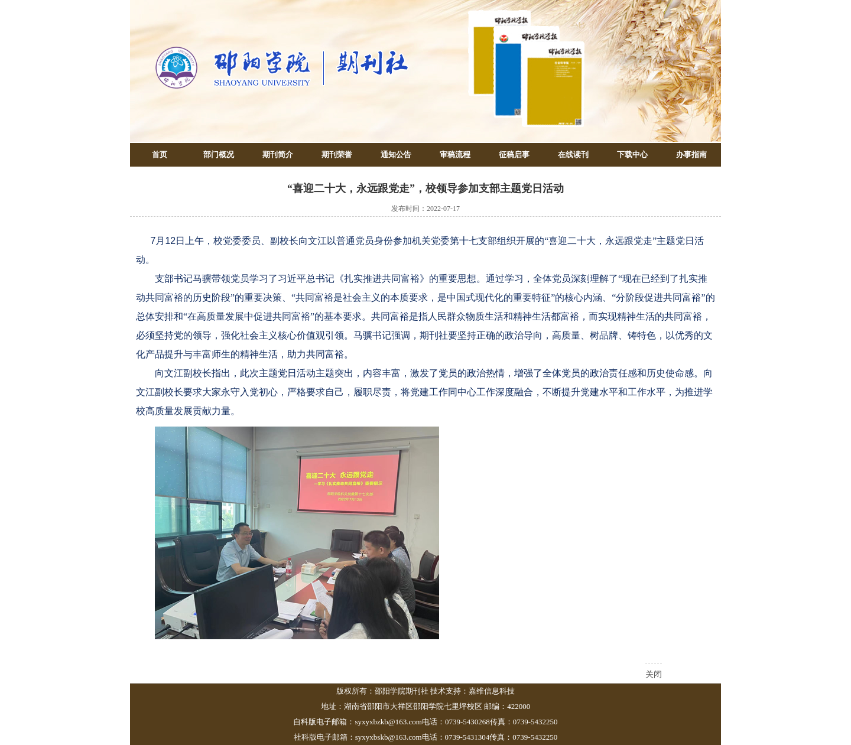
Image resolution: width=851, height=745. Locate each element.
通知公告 (396, 154)
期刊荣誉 (336, 154)
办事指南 (691, 154)
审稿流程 (455, 154)
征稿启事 (514, 154)
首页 (159, 154)
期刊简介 (277, 154)
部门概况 (218, 154)
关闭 (653, 674)
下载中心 (632, 154)
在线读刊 (573, 154)
